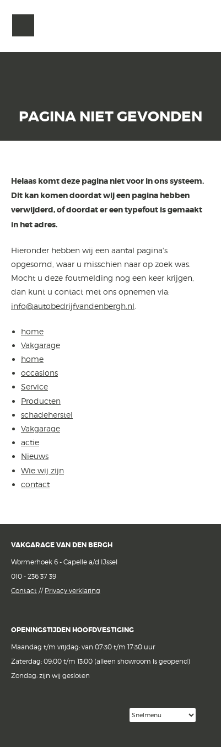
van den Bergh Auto (110, 52)
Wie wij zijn (42, 470)
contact (35, 484)
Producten (41, 400)
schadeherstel (47, 414)
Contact (24, 590)
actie (30, 442)
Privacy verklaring (72, 590)
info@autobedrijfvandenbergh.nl (72, 306)
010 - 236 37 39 (33, 576)
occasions (39, 372)
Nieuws (34, 456)
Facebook (20, 714)
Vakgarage (197, 26)
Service (34, 386)
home (32, 331)
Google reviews (79, 715)
